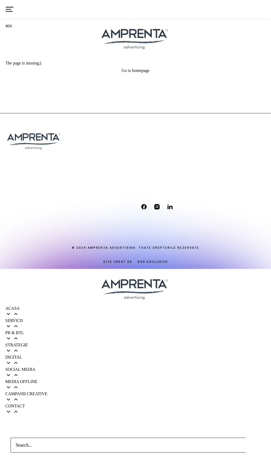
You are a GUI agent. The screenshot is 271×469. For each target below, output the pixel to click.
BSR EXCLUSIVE (153, 262)
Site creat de (117, 262)
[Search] (253, 445)
